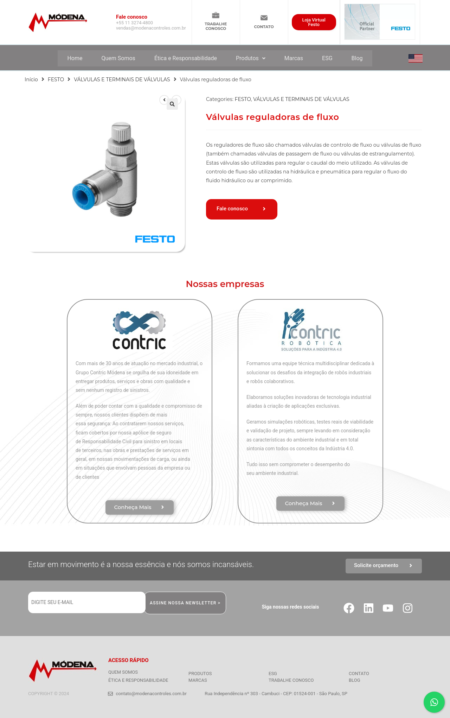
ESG (327, 58)
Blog (357, 58)
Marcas (293, 58)
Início (31, 79)
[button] (172, 104)
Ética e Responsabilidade (185, 58)
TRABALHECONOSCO (216, 26)
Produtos (250, 58)
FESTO (56, 79)
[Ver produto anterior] (164, 100)
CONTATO (264, 26)
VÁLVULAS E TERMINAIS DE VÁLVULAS (122, 79)
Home (74, 58)
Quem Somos (118, 58)
